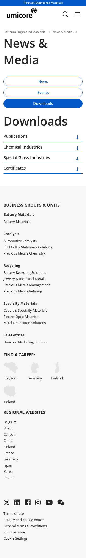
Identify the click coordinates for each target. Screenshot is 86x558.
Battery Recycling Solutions (24, 272)
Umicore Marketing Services (25, 342)
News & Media (62, 32)
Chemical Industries (22, 147)
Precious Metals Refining (22, 291)
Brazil (7, 428)
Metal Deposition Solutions (24, 322)
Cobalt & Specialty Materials (25, 310)
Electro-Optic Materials (21, 316)
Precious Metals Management (26, 285)
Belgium (10, 371)
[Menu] (77, 14)
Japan (7, 465)
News (43, 81)
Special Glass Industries (26, 157)
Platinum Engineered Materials (24, 32)
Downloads (43, 103)
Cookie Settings (15, 538)
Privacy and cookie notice (23, 519)
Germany (34, 371)
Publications (15, 136)
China (7, 440)
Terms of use (13, 513)
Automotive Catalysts (20, 240)
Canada (9, 434)
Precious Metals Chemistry (24, 253)
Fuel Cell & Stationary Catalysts (27, 247)
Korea (8, 471)
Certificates (14, 168)
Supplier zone (14, 532)
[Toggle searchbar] (65, 14)
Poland (9, 394)
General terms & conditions (25, 526)
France (8, 453)
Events (43, 92)
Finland (57, 371)
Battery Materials (16, 221)
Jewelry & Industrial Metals (24, 278)
